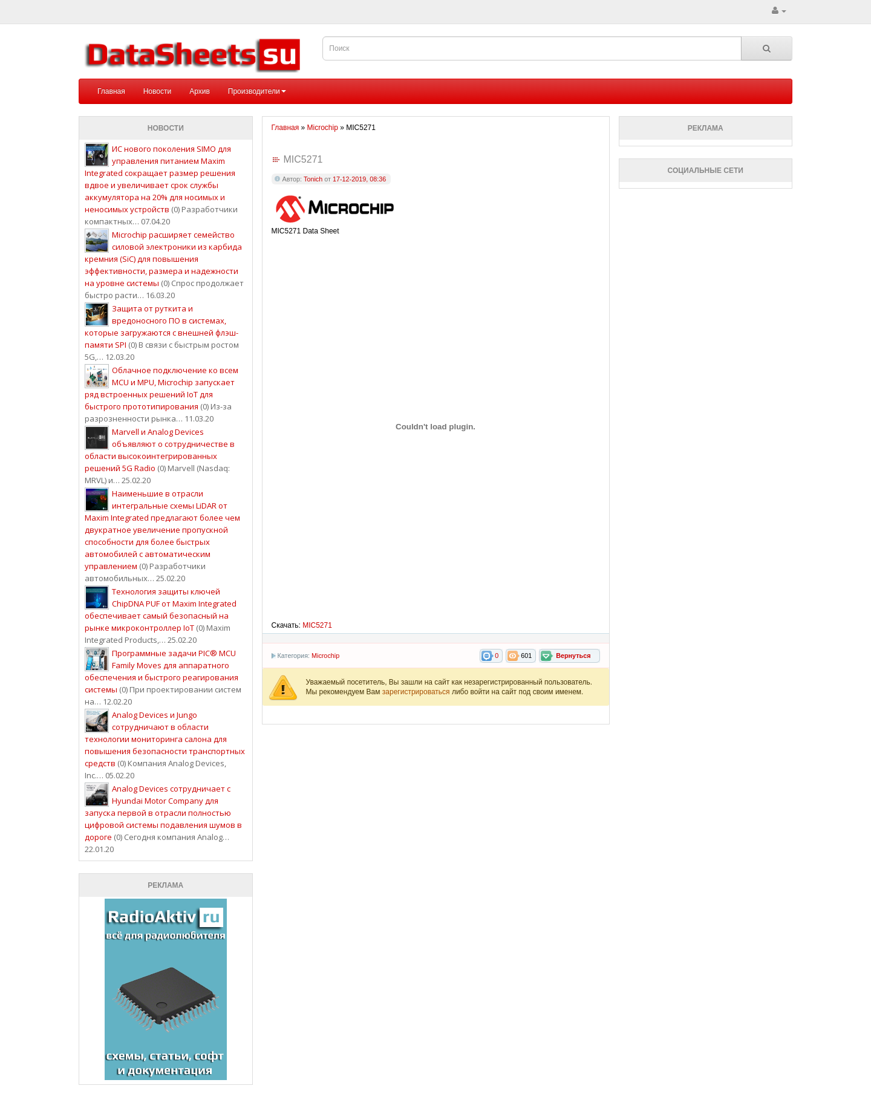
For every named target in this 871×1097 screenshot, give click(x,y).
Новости (157, 91)
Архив (199, 91)
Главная (111, 91)
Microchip (325, 655)
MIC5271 (317, 625)
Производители (257, 91)
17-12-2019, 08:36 (359, 179)
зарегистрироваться (417, 692)
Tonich (313, 179)
